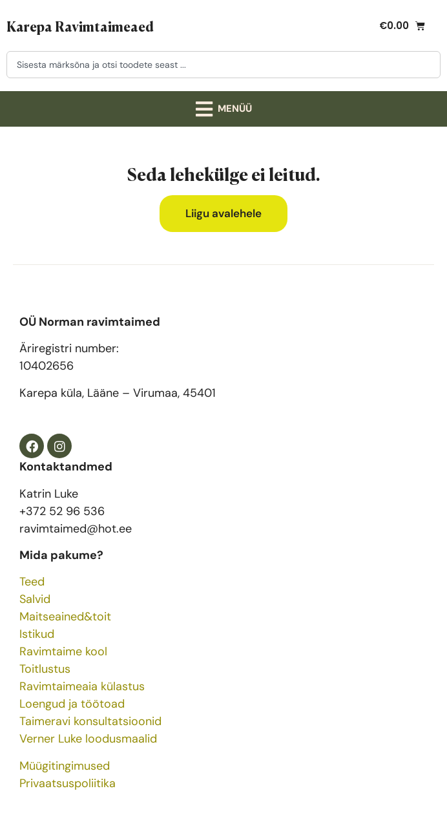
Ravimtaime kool (63, 651)
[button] (223, 108)
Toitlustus (44, 669)
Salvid (34, 599)
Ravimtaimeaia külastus (82, 686)
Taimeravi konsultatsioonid (90, 721)
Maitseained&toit (65, 616)
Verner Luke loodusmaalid (88, 738)
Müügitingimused (64, 766)
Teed (32, 581)
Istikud (36, 634)
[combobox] (223, 64)
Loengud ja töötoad (72, 704)
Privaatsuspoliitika (67, 783)
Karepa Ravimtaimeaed (80, 26)
